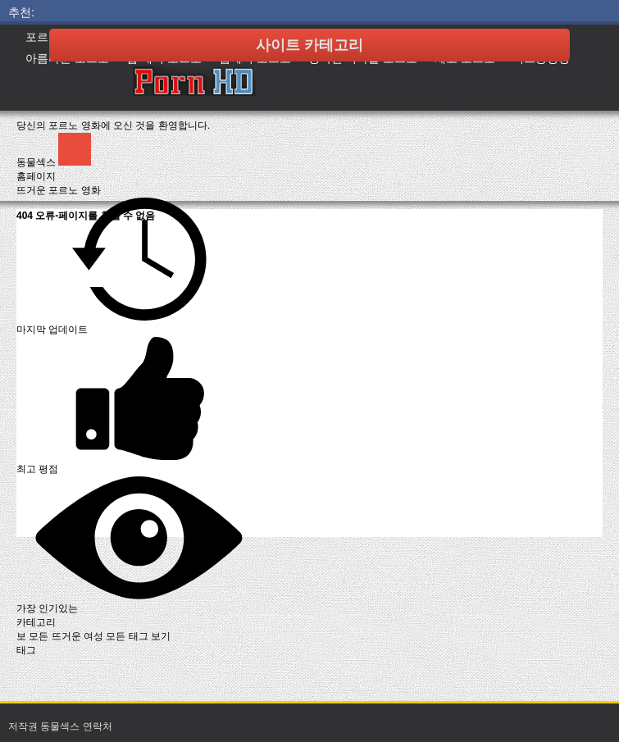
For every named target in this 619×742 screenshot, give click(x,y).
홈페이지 (36, 176)
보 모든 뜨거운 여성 (61, 636)
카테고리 (36, 622)
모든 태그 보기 (138, 636)
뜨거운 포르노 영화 (58, 190)
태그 (26, 650)
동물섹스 (37, 162)
